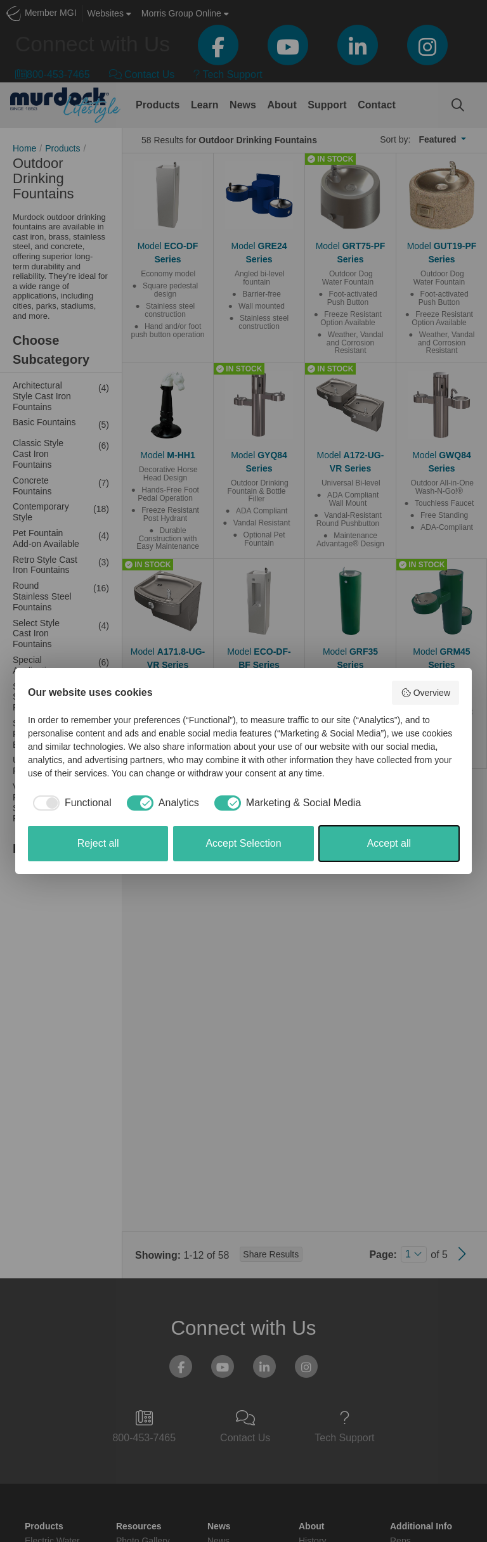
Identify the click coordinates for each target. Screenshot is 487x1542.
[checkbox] (70, 803)
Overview (425, 692)
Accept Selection (243, 843)
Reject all (98, 843)
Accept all (389, 843)
